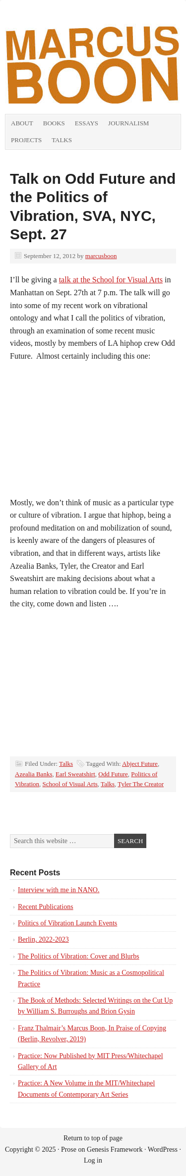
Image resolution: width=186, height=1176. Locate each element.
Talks (62, 140)
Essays (86, 123)
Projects (26, 140)
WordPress (163, 1149)
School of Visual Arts (70, 784)
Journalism (128, 123)
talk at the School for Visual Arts (111, 279)
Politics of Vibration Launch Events (67, 923)
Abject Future (140, 763)
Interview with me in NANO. (58, 890)
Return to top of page (93, 1138)
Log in (93, 1160)
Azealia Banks (33, 774)
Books (54, 123)
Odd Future (113, 774)
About (22, 123)
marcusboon (101, 256)
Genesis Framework (114, 1149)
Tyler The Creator (141, 784)
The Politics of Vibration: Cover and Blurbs (78, 956)
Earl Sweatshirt (75, 774)
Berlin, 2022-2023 (43, 939)
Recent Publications (45, 906)
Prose (68, 1149)
